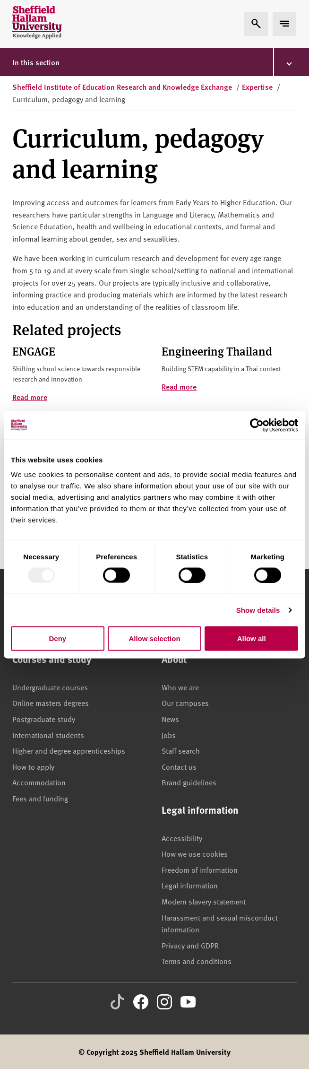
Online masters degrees (50, 702)
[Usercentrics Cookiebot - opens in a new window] (256, 425)
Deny (57, 638)
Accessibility (182, 838)
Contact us (179, 766)
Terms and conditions (197, 961)
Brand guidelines (189, 782)
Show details (258, 610)
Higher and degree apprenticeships (68, 750)
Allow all (251, 638)
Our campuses (185, 702)
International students (48, 735)
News (170, 718)
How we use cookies (195, 853)
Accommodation (39, 782)
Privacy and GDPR (190, 945)
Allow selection (154, 638)
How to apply (33, 766)
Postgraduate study (43, 718)
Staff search (181, 750)
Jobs (169, 735)
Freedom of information (200, 869)
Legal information (190, 885)
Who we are (180, 687)
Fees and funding (40, 798)
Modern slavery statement (204, 901)
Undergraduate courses (50, 687)
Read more (29, 396)
